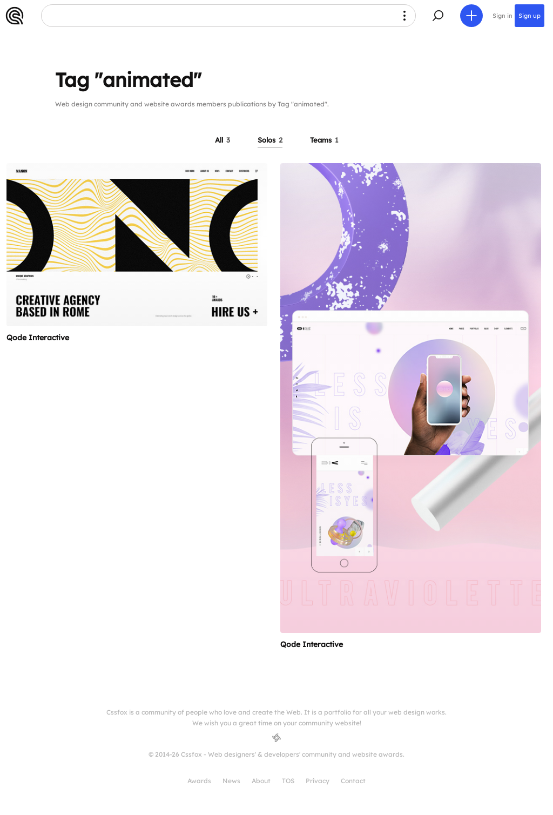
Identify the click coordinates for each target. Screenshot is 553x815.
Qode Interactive (37, 337)
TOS (288, 781)
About (261, 781)
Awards (199, 781)
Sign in (502, 15)
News (231, 781)
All (222, 140)
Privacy (317, 781)
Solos (270, 140)
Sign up (529, 15)
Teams (324, 140)
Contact (353, 781)
